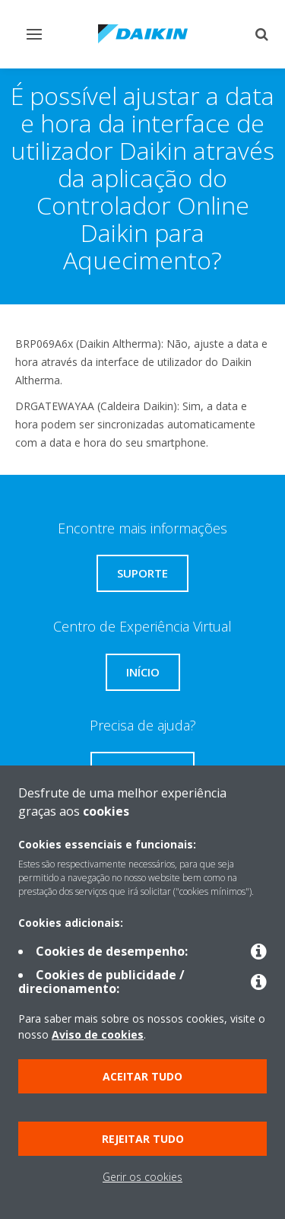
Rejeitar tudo (143, 1138)
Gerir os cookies (142, 1177)
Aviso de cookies (98, 1034)
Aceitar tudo (142, 1076)
